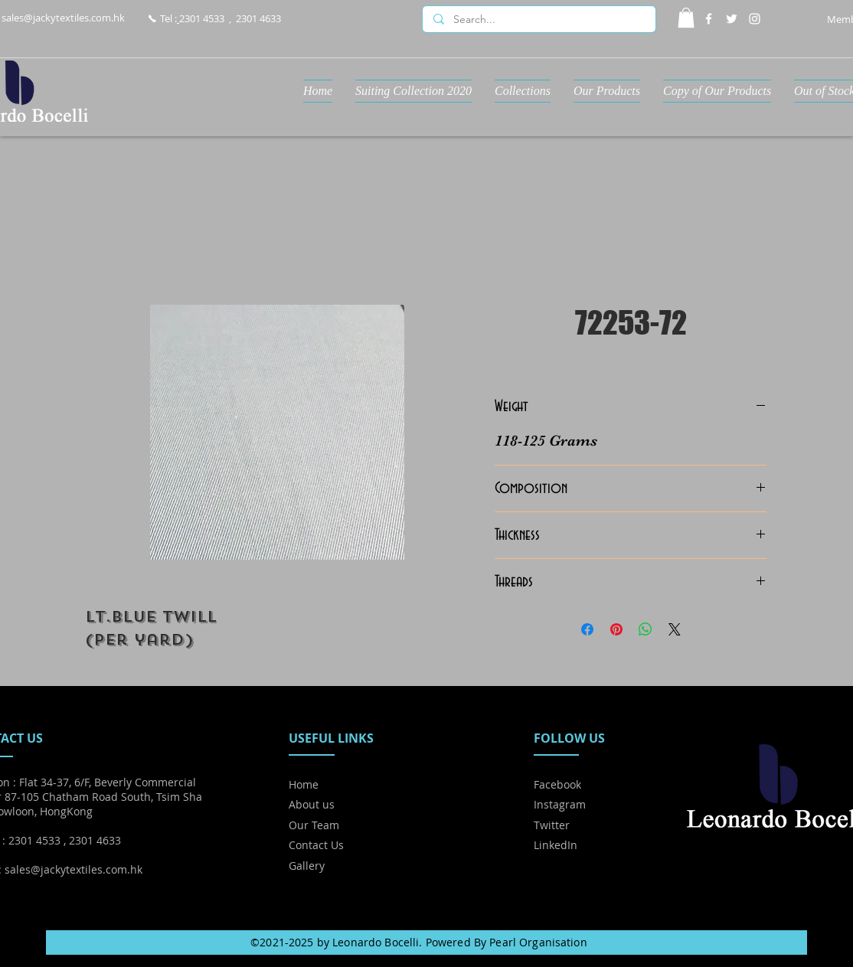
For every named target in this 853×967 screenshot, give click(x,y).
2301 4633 (258, 18)
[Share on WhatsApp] (645, 629)
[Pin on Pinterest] (616, 629)
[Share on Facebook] (587, 629)
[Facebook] (708, 18)
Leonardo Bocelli (375, 942)
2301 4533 (201, 18)
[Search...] (538, 20)
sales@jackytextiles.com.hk (63, 18)
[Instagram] (754, 18)
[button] (686, 18)
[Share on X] (674, 629)
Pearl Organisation (538, 942)
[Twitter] (731, 18)
